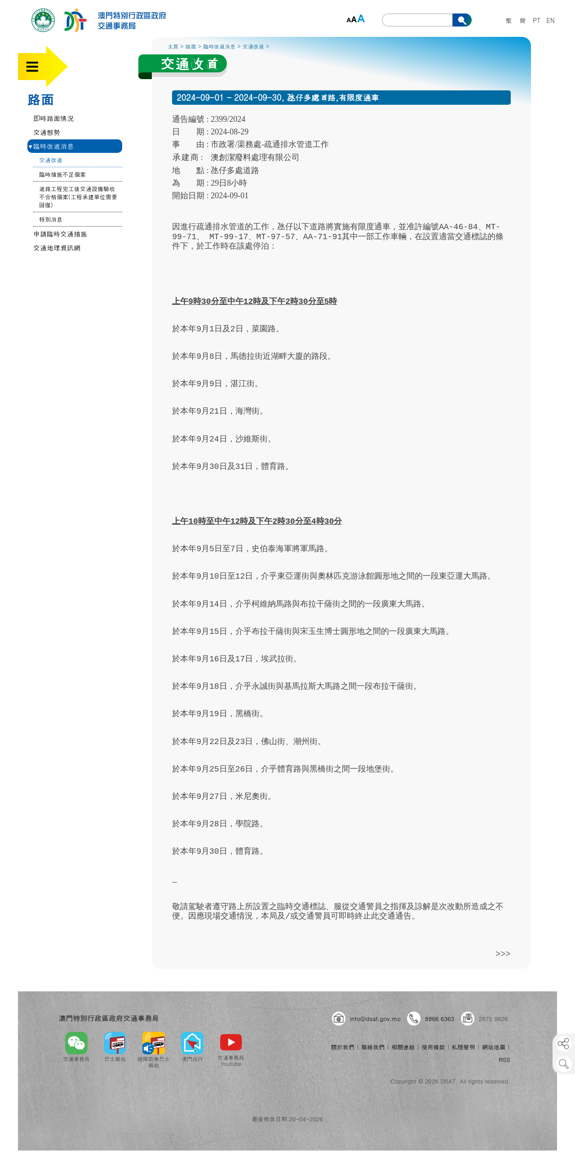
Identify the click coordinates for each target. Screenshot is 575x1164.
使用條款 (433, 1047)
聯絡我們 (373, 1047)
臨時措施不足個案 (62, 174)
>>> (503, 953)
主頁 (173, 46)
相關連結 (403, 1047)
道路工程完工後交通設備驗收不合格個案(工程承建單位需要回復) (78, 196)
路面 (40, 98)
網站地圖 (493, 1047)
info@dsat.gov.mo (375, 1018)
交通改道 (50, 160)
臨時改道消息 (51, 146)
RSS (504, 1059)
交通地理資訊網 (56, 247)
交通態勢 (46, 132)
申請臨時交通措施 (60, 233)
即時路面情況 (53, 118)
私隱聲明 (463, 1047)
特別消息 (50, 219)
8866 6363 (439, 1018)
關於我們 (342, 1047)
